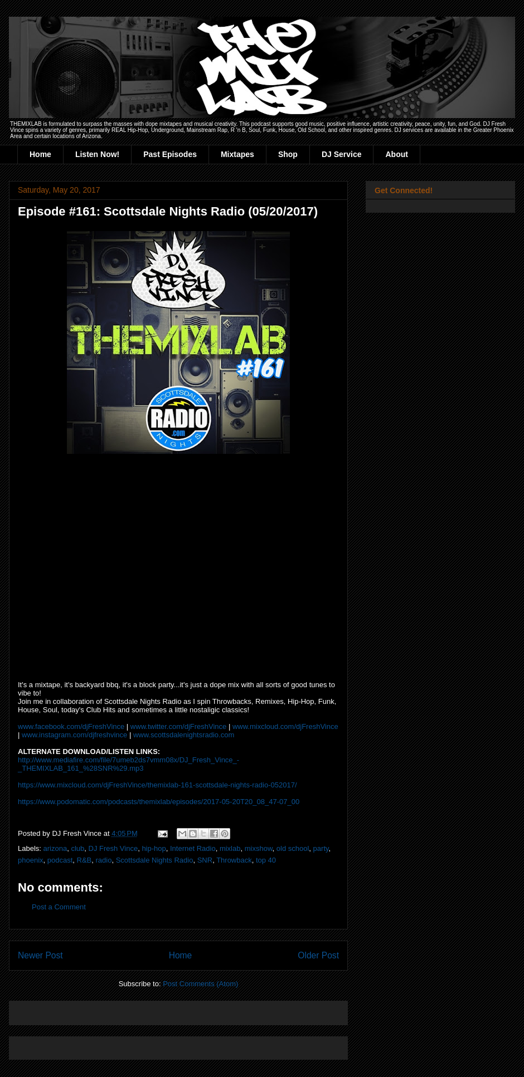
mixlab (230, 848)
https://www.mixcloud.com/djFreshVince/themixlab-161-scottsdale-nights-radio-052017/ (157, 785)
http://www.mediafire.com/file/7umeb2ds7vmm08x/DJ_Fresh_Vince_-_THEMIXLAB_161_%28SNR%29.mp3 (128, 764)
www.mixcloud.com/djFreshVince (285, 726)
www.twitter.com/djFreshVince (178, 726)
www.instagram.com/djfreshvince (74, 735)
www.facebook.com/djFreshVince (71, 726)
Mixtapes (237, 154)
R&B (84, 860)
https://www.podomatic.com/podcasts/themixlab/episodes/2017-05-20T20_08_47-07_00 (158, 801)
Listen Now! (97, 154)
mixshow (259, 848)
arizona (55, 848)
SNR (204, 860)
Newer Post (40, 955)
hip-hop (154, 848)
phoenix (30, 860)
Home (40, 154)
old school (292, 848)
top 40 (266, 860)
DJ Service (342, 154)
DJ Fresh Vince (113, 848)
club (77, 848)
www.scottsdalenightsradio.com (183, 735)
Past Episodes (170, 154)
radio (104, 860)
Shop (288, 154)
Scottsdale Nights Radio (154, 860)
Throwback (234, 860)
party (321, 848)
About (396, 154)
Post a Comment (59, 907)
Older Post (318, 955)
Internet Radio (193, 848)
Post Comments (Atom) (200, 984)
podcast (60, 860)
